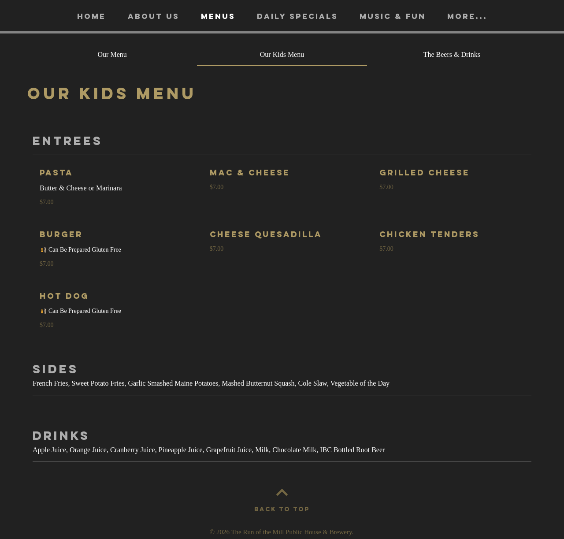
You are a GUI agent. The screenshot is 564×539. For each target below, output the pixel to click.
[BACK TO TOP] (282, 509)
